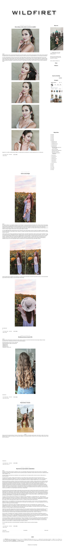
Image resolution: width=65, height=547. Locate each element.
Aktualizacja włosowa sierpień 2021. (25, 337)
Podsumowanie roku (31, 540)
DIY (55, 539)
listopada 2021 (54, 142)
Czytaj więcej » (4, 394)
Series (42, 540)
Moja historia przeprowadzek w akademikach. (25, 468)
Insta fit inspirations (9, 540)
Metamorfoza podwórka (24, 540)
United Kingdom (58, 540)
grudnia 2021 (54, 141)
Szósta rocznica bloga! (25, 173)
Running (40, 540)
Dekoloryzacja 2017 (5, 346)
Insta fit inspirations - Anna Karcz (40, 234)
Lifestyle (6, 332)
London (17, 540)
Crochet (52, 539)
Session (44, 540)
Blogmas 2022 (19, 539)
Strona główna (25, 530)
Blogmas (12, 539)
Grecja (61, 539)
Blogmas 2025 (31, 539)
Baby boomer (37, 235)
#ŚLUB (4, 539)
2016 (52, 168)
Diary (5, 464)
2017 (52, 167)
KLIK (9, 473)
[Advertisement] (25, 164)
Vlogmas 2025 (10, 541)
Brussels (34, 539)
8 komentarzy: (10, 154)
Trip (8, 464)
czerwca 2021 (54, 156)
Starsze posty (46, 530)
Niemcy (28, 540)
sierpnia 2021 (54, 146)
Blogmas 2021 (15, 539)
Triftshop (51, 540)
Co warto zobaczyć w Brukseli (47, 539)
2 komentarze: (10, 331)
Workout (22, 541)
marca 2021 (53, 159)
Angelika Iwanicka (54, 52)
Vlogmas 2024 (6, 541)
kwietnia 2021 (54, 158)
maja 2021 (53, 157)
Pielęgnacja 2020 (5, 344)
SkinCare (46, 540)
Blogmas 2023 (22, 539)
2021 (52, 140)
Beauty (6, 539)
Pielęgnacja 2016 (5, 345)
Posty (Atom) (7, 531)
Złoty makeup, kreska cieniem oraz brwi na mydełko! (25, 27)
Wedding (13, 541)
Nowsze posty (4, 530)
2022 (52, 139)
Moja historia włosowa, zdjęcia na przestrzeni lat (10, 343)
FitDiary (59, 539)
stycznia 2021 (54, 162)
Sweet (49, 540)
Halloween (4, 540)
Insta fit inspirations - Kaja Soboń (30, 235)
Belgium (9, 539)
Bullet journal (41, 539)
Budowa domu (37, 539)
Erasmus (57, 539)
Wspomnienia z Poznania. (25, 402)
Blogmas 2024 (27, 539)
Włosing (18, 541)
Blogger (36, 544)
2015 (52, 169)
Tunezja (55, 540)
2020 (52, 163)
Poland (7, 464)
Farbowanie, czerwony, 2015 (7, 347)
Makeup (6, 155)
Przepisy (37, 540)
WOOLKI (20, 541)
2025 (52, 135)
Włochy (16, 541)
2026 (52, 134)
